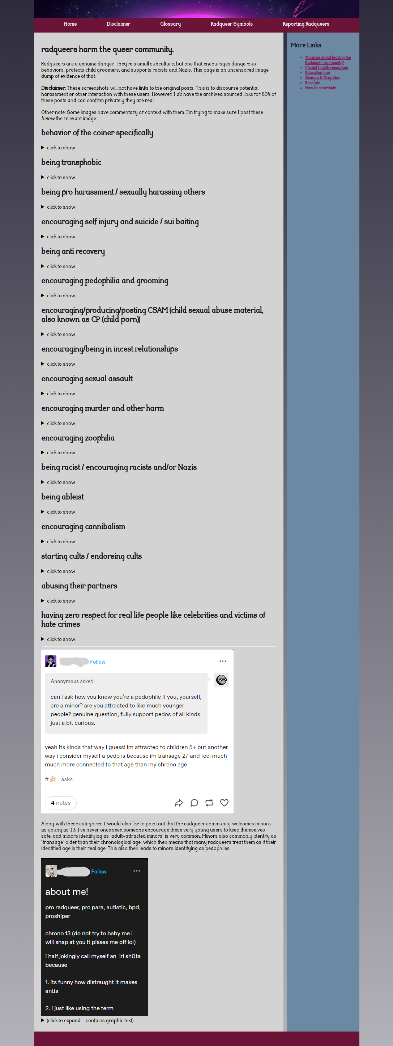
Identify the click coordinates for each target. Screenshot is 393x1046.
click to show (61, 148)
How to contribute (320, 88)
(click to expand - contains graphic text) (90, 1021)
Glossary (170, 24)
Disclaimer (118, 24)
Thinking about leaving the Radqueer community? (328, 60)
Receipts (312, 83)
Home (70, 24)
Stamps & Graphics (322, 78)
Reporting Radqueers (306, 24)
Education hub (317, 73)
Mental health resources (326, 68)
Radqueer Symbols (232, 24)
